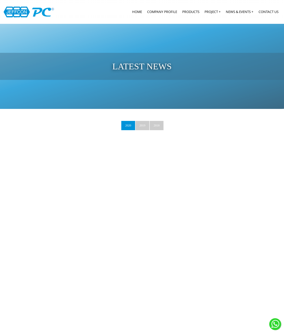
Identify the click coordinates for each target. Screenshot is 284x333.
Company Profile (162, 11)
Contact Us (268, 11)
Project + (213, 11)
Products (190, 11)
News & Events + (239, 11)
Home (137, 11)
